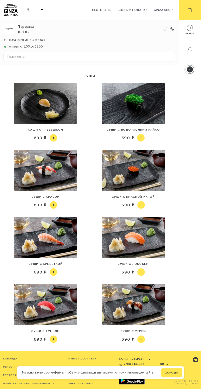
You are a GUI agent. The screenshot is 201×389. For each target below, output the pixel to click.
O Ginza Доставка (82, 358)
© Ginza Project (186, 380)
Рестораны (101, 9)
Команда (10, 358)
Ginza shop (163, 9)
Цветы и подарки (132, 9)
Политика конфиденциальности (29, 383)
